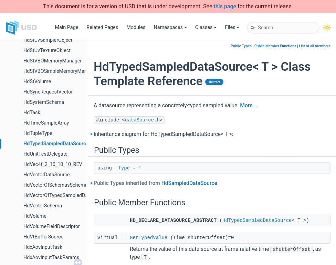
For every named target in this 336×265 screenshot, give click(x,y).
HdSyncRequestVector (48, 92)
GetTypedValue (148, 238)
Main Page (66, 27)
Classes (206, 27)
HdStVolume (37, 82)
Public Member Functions (275, 46)
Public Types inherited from (155, 183)
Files (232, 27)
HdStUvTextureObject (47, 50)
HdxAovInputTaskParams (51, 258)
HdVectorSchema (42, 206)
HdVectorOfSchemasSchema (55, 185)
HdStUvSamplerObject (47, 40)
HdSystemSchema (43, 102)
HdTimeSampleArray (46, 123)
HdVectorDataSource (46, 175)
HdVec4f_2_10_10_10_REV (52, 164)
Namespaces (170, 27)
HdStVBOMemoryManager (52, 61)
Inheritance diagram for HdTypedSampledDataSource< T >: (163, 134)
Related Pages (102, 27)
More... (248, 105)
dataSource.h (142, 120)
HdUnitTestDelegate (45, 154)
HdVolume (34, 216)
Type (124, 168)
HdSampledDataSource (189, 183)
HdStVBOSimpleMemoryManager (60, 71)
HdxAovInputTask (42, 247)
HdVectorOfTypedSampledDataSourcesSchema (75, 195)
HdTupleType (37, 133)
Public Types (241, 46)
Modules (135, 27)
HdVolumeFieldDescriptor (51, 226)
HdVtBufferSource (43, 237)
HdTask (31, 113)
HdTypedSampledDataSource (55, 144)
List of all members (314, 46)
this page (224, 6)
